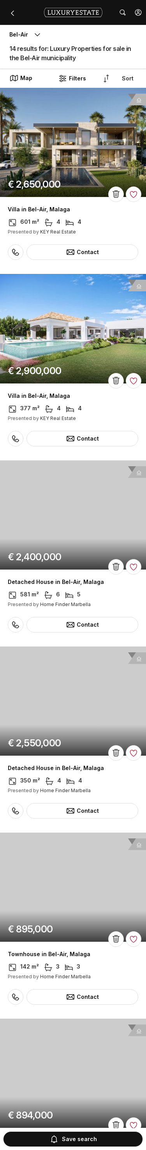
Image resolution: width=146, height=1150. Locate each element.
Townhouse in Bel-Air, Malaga (49, 954)
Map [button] (20, 78)
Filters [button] (72, 78)
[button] (138, 12)
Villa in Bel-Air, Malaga (39, 209)
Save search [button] (73, 1139)
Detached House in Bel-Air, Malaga (56, 582)
